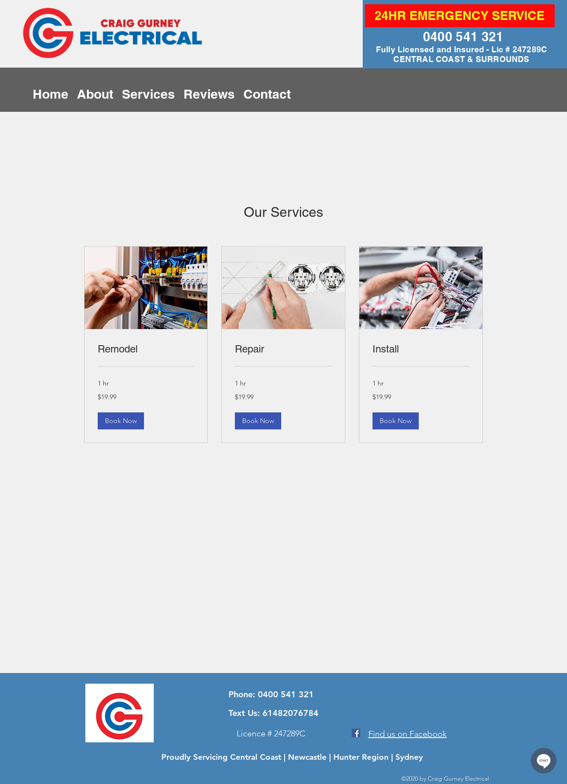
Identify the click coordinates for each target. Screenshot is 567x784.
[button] (121, 420)
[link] (146, 349)
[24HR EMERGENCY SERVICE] (460, 15)
